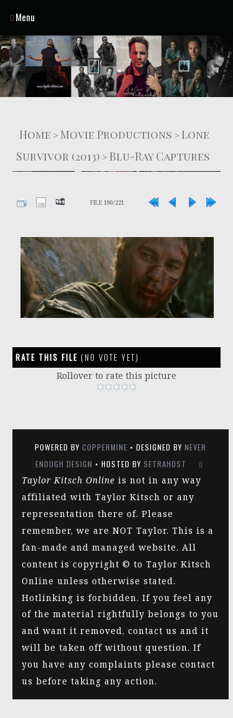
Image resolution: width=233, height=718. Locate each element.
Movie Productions (116, 134)
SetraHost (165, 464)
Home (35, 134)
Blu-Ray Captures (159, 156)
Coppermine (104, 447)
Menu (23, 17)
